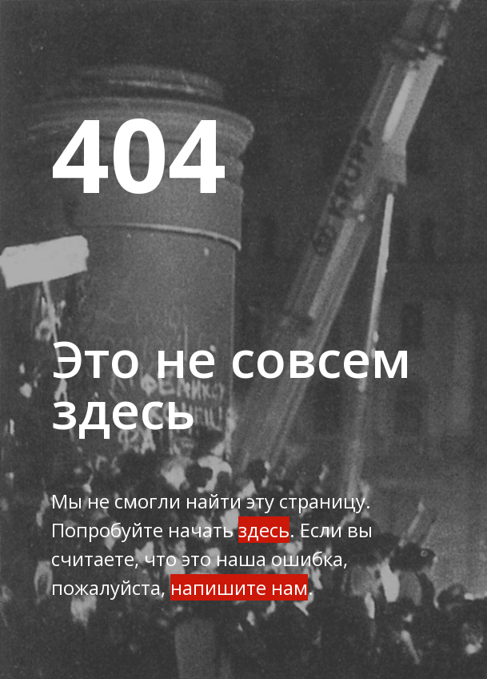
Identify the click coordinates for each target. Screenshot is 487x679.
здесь (263, 529)
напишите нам (239, 587)
